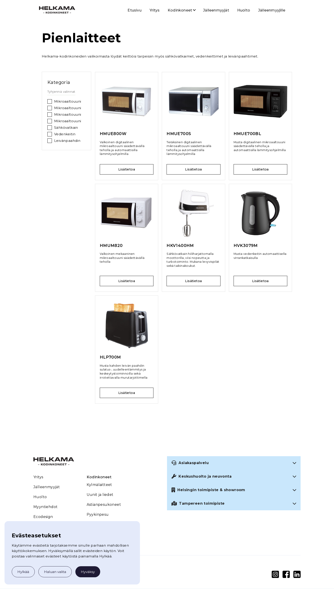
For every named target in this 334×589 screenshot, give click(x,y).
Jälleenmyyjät (216, 10)
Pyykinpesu (98, 514)
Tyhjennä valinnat (61, 91)
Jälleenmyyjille (271, 10)
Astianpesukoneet (104, 504)
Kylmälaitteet (99, 485)
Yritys (155, 10)
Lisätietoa (126, 169)
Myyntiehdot (45, 507)
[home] (57, 10)
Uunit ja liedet (100, 494)
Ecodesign (43, 517)
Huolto (243, 10)
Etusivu (134, 10)
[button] (180, 10)
